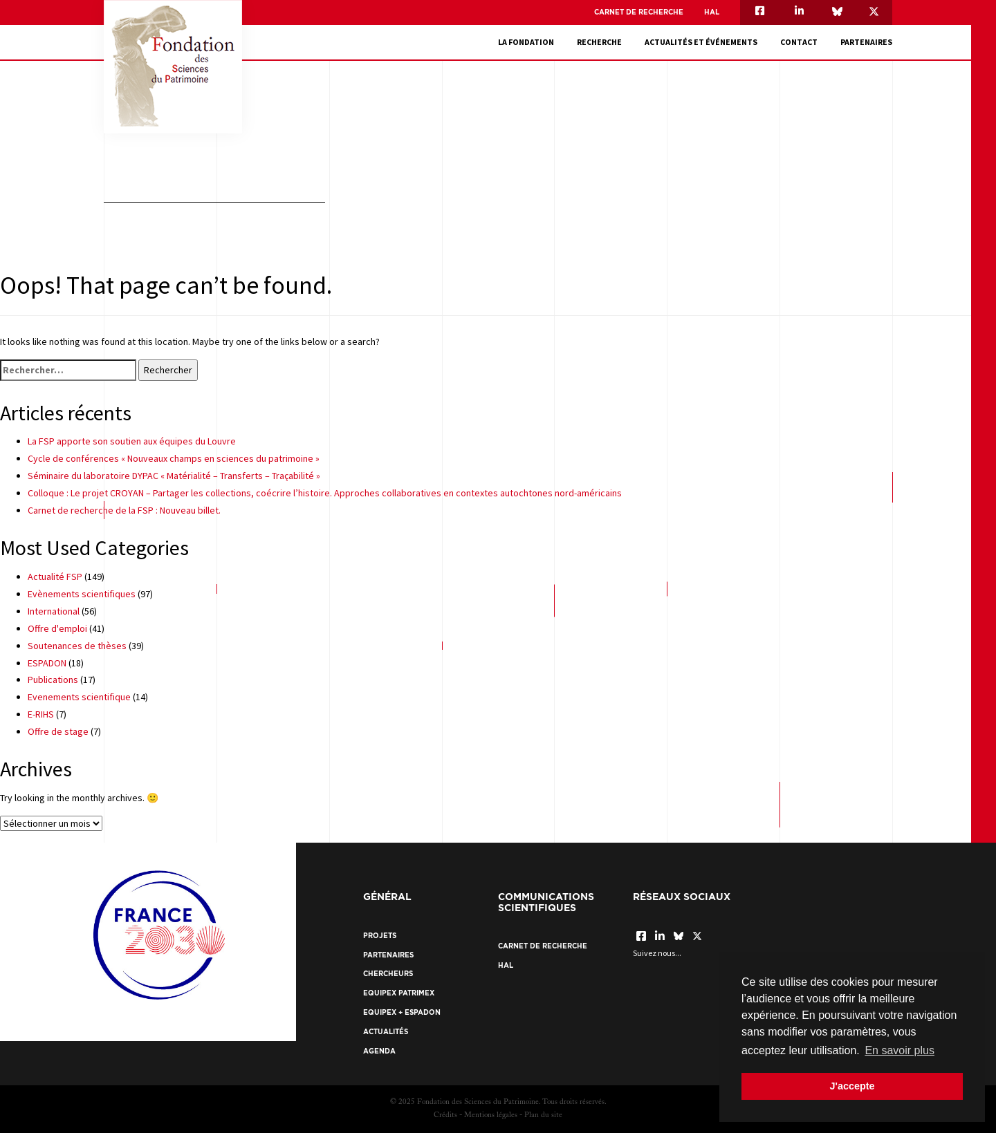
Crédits (445, 1115)
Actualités (385, 1032)
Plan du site (543, 1115)
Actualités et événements (701, 42)
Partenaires (866, 42)
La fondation (526, 42)
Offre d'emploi (57, 628)
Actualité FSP (55, 576)
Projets (379, 935)
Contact (799, 42)
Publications (53, 679)
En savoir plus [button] (899, 1050)
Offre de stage (58, 731)
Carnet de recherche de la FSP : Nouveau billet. (124, 510)
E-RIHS (41, 714)
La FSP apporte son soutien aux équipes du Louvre (132, 441)
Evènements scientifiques (82, 594)
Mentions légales (490, 1115)
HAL (711, 12)
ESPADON (47, 663)
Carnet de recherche (638, 12)
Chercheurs (388, 973)
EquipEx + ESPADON (402, 1012)
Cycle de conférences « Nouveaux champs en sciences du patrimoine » (174, 458)
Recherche (599, 42)
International (54, 611)
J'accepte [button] (851, 1086)
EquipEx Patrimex (398, 993)
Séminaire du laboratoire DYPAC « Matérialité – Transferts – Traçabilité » (174, 475)
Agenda (379, 1051)
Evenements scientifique (79, 697)
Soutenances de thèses (77, 645)
